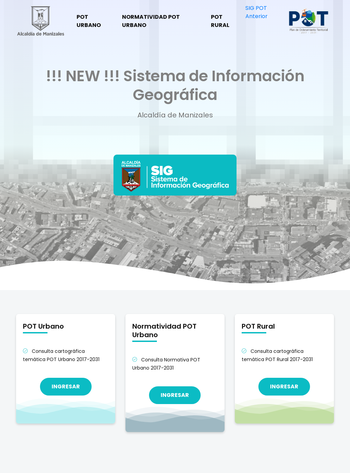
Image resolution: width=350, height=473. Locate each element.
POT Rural (220, 21)
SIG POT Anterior (256, 12)
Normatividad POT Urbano (151, 21)
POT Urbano (89, 21)
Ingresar (66, 386)
